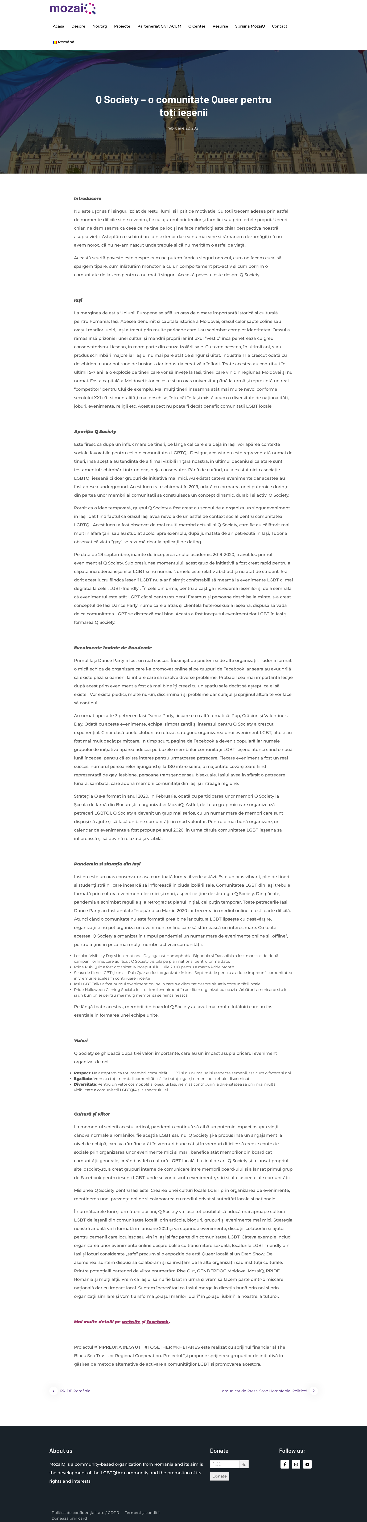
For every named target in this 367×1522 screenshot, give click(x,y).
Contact (279, 25)
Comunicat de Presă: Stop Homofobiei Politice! (263, 1388)
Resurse (220, 25)
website (131, 1318)
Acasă (58, 25)
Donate (220, 1473)
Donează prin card (69, 1515)
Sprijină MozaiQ (250, 25)
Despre (78, 25)
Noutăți (99, 25)
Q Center (197, 25)
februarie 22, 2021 (184, 125)
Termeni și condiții (142, 1510)
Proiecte (122, 25)
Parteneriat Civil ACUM (159, 25)
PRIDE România (75, 1388)
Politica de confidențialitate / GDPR (85, 1510)
